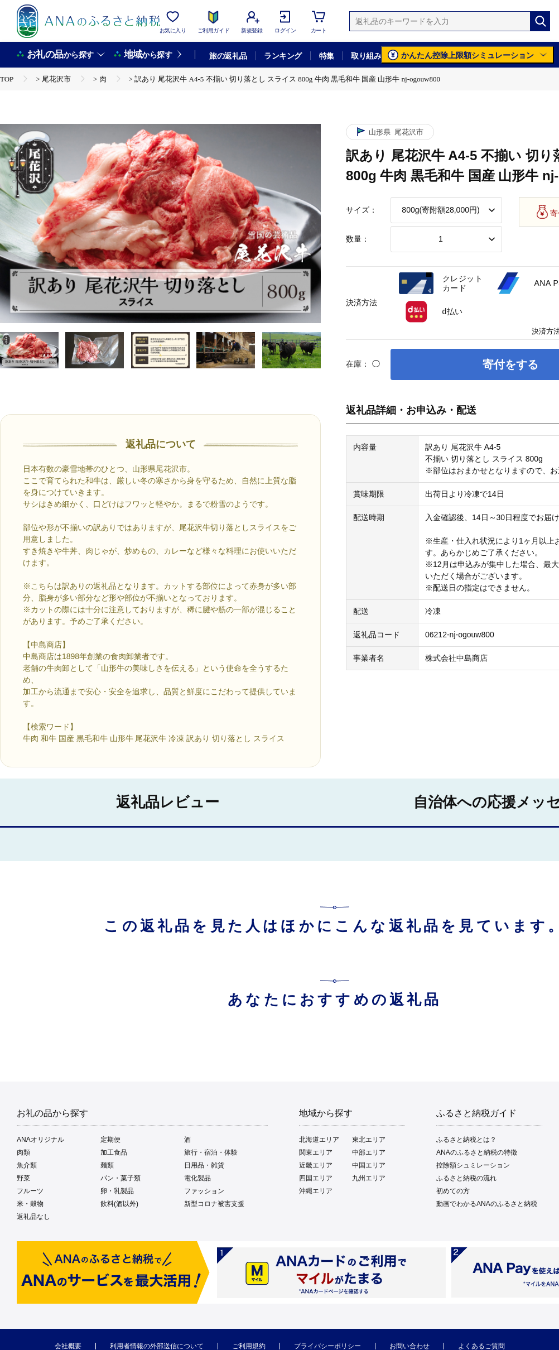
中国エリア (368, 1165)
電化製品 (197, 1178)
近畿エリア (315, 1165)
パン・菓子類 (120, 1178)
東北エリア (368, 1140)
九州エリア (368, 1178)
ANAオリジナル (40, 1140)
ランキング (282, 55)
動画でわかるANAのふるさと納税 (486, 1204)
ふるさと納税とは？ (466, 1140)
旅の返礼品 (228, 55)
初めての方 (453, 1191)
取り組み (366, 55)
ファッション (204, 1191)
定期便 (110, 1140)
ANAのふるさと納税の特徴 (476, 1152)
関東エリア (315, 1152)
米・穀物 (30, 1204)
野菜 (23, 1178)
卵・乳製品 (117, 1191)
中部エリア (368, 1152)
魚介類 (27, 1165)
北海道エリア (319, 1140)
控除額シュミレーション (473, 1165)
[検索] (540, 21)
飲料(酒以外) (119, 1204)
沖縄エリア (315, 1191)
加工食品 (113, 1152)
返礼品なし (33, 1217)
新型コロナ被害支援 (214, 1204)
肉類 (23, 1152)
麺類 (107, 1165)
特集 (326, 55)
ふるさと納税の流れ (466, 1178)
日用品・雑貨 (204, 1165)
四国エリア (315, 1178)
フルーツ (30, 1191)
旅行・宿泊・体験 (211, 1152)
